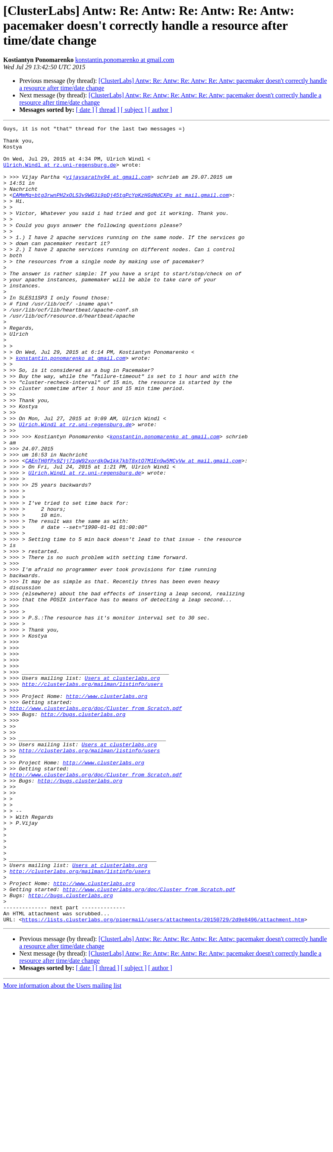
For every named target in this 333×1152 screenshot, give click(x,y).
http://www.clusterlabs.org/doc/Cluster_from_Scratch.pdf (96, 825)
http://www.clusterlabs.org (106, 810)
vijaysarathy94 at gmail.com (108, 187)
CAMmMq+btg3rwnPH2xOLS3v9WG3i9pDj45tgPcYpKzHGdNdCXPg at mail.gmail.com (120, 209)
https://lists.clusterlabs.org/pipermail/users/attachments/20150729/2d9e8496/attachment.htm (163, 1078)
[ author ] (160, 109)
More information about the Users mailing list (62, 1145)
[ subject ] (134, 109)
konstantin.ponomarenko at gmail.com (124, 59)
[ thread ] (107, 109)
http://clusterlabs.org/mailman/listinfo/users (92, 796)
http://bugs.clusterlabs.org (83, 832)
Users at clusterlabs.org (122, 789)
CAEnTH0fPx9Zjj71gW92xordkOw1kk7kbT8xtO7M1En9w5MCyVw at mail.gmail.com (133, 528)
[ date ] (85, 109)
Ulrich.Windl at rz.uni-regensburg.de (59, 173)
